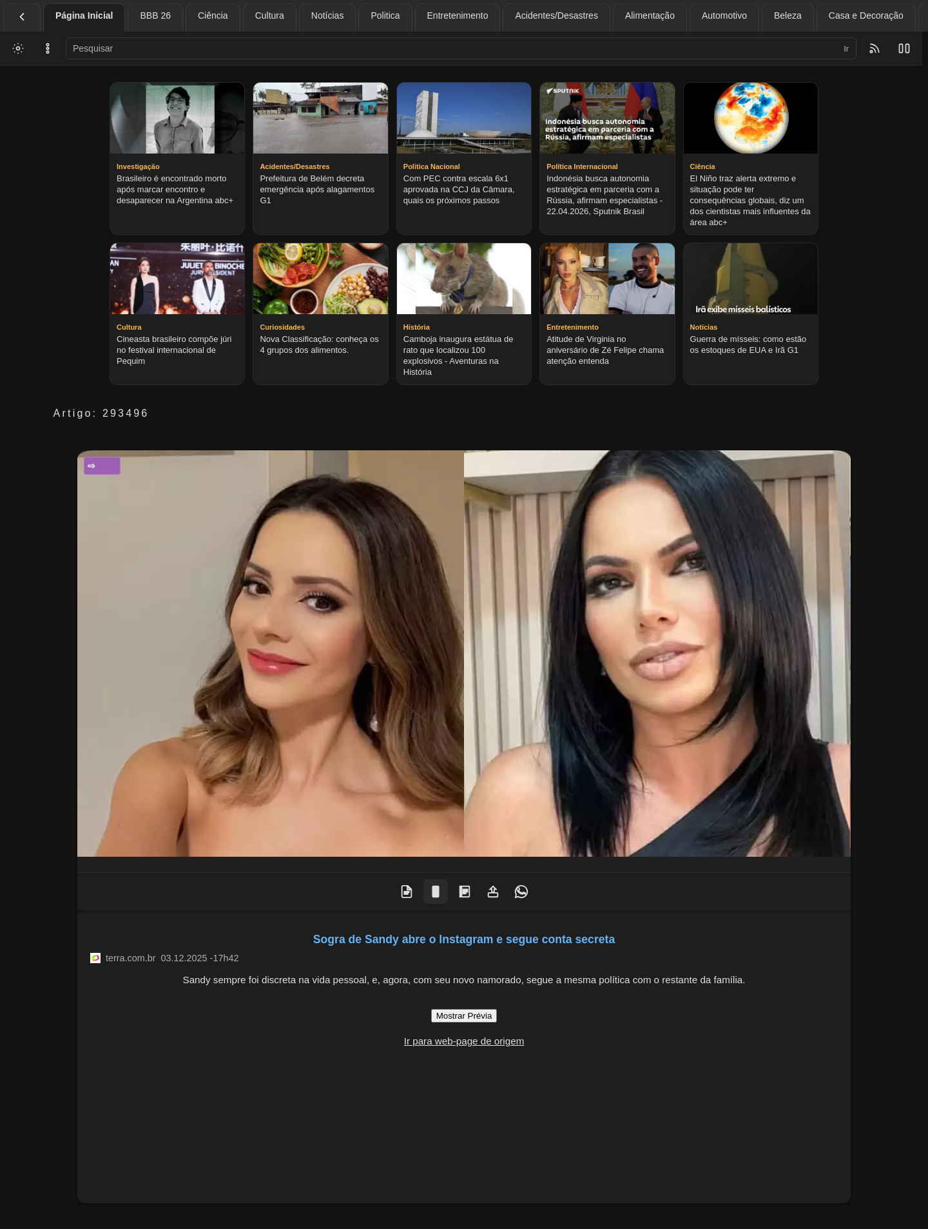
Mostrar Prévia (464, 1016)
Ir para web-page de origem (464, 1040)
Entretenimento (457, 15)
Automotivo (724, 15)
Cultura (269, 15)
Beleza (788, 15)
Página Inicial (84, 15)
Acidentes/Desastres (556, 15)
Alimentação (650, 15)
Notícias (327, 15)
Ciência (213, 15)
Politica (385, 15)
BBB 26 (155, 15)
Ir (846, 49)
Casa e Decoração (866, 15)
